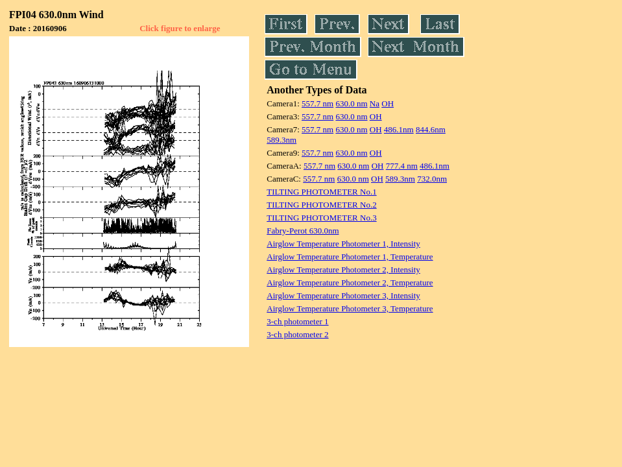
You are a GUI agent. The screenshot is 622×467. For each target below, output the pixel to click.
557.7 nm (317, 103)
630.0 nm (351, 103)
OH (387, 103)
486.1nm (399, 129)
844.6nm (431, 129)
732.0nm (432, 179)
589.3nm (281, 140)
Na (374, 103)
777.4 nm (402, 166)
